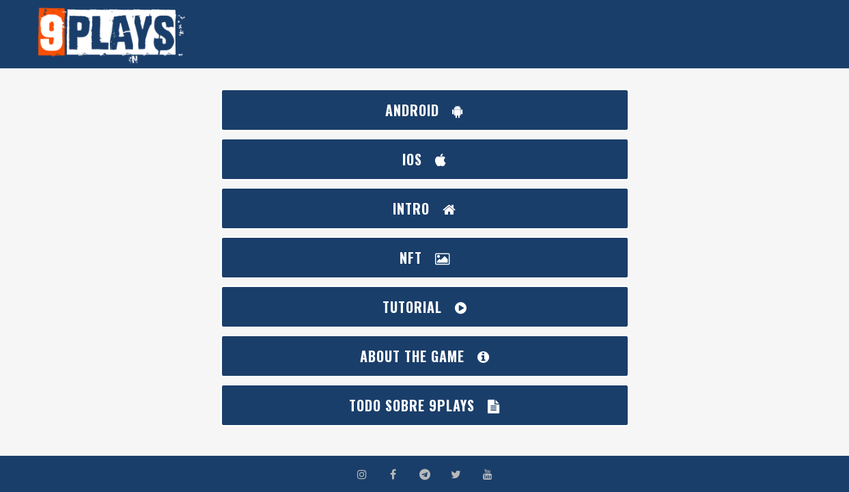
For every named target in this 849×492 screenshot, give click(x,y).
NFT (425, 257)
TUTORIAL (424, 307)
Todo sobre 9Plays (424, 405)
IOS (424, 159)
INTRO (424, 208)
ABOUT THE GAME (425, 356)
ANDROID (424, 110)
